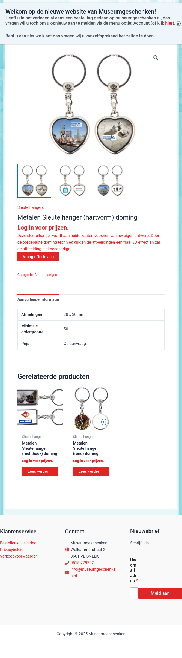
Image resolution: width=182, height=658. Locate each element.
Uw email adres (134, 570)
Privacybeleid (11, 549)
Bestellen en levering (18, 543)
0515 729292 (82, 562)
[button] (156, 58)
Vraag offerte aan (38, 256)
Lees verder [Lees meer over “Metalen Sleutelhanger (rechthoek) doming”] (38, 471)
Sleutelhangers (30, 207)
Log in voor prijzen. (43, 227)
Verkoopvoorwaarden (19, 556)
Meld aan (160, 593)
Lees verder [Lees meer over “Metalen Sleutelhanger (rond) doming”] (89, 471)
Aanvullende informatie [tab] (38, 299)
